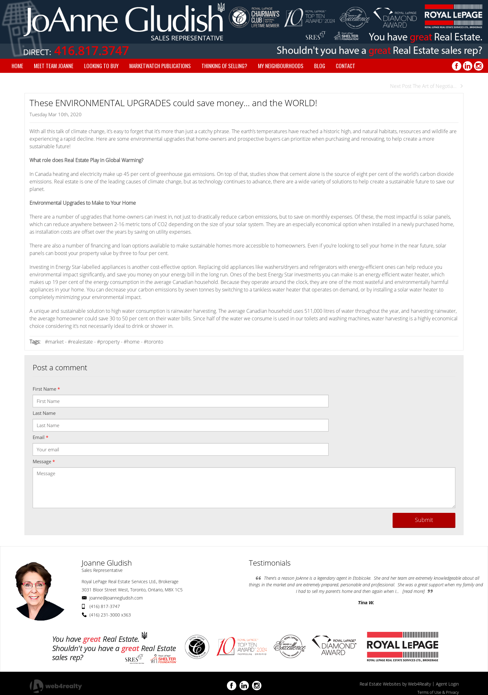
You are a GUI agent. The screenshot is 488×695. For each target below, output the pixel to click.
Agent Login (447, 684)
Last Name (44, 413)
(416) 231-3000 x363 (110, 615)
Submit (424, 520)
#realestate (80, 341)
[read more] (414, 591)
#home (132, 341)
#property (108, 341)
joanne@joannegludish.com (116, 598)
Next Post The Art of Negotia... (427, 86)
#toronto (153, 341)
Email (40, 437)
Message (44, 461)
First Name (46, 389)
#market (54, 341)
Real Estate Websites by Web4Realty (395, 684)
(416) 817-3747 (104, 606)
